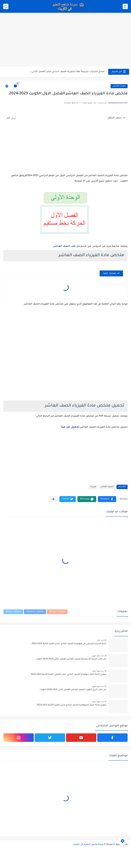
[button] (107, 499)
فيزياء (93, 487)
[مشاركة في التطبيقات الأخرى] (53, 499)
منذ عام (100, 640)
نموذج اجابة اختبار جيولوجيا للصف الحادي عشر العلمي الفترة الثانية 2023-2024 (68, 674)
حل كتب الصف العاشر (66, 246)
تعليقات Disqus (13, 612)
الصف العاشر (119, 86)
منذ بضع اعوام (98, 671)
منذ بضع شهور (98, 655)
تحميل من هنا (70, 427)
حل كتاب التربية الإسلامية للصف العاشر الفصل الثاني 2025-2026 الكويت (70, 659)
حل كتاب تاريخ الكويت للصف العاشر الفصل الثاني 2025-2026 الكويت (73, 690)
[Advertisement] (65, 40)
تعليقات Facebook (34, 612)
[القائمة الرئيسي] (125, 6)
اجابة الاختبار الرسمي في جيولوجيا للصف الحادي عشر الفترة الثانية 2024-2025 (69, 644)
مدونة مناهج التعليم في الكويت (88, 844)
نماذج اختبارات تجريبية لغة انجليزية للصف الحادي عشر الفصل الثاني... (67, 71)
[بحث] (5, 6)
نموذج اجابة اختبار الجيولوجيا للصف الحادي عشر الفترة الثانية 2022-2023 (71, 705)
